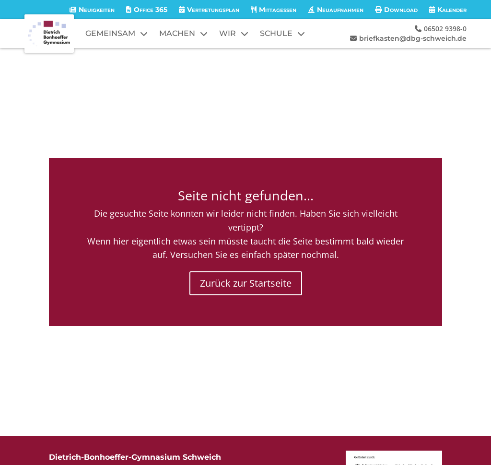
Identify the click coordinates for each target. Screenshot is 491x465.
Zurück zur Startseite (246, 283)
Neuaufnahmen (340, 9)
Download (401, 9)
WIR (227, 33)
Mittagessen (277, 9)
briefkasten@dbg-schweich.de (413, 38)
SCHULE (276, 33)
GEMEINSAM (110, 33)
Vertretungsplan (213, 9)
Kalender (452, 9)
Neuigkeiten (97, 9)
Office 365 (150, 9)
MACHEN (177, 33)
